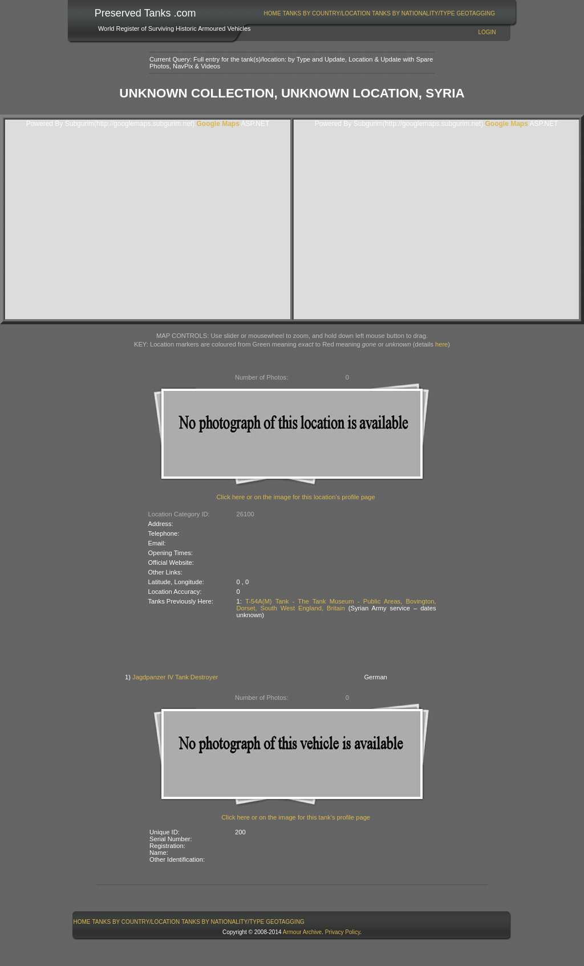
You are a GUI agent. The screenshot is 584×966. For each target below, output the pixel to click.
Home (272, 13)
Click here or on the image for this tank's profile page (295, 817)
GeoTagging (475, 13)
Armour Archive (302, 932)
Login (487, 32)
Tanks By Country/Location (327, 13)
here (441, 344)
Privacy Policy (342, 932)
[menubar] (379, 13)
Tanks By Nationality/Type (413, 13)
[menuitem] (272, 13)
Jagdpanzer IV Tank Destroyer (175, 677)
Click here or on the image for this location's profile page (296, 497)
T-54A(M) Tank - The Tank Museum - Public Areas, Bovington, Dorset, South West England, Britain (336, 605)
